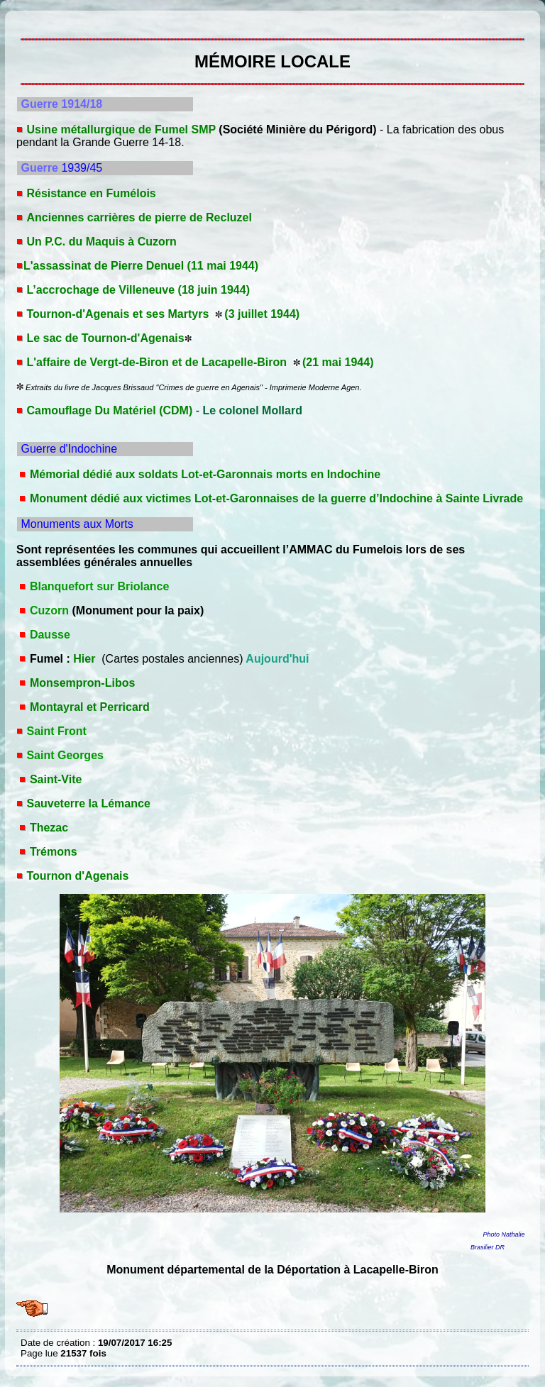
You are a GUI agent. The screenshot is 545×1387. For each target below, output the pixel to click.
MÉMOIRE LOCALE (24, 21)
